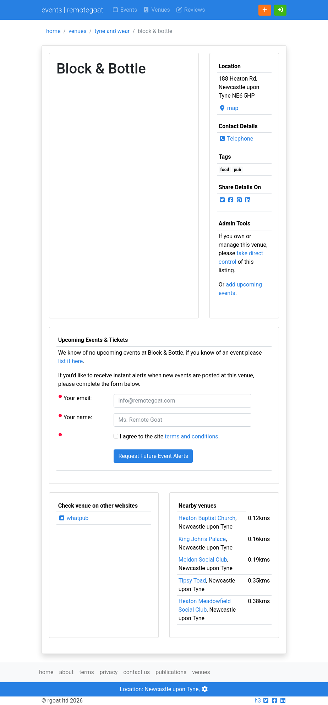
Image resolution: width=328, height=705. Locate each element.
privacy (109, 672)
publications (170, 672)
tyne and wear (112, 31)
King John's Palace (202, 539)
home (53, 31)
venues (78, 31)
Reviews (190, 9)
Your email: (75, 397)
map (229, 108)
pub (237, 169)
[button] (280, 10)
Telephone (236, 138)
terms (86, 672)
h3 (258, 700)
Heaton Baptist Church (207, 518)
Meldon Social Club (203, 559)
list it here (70, 361)
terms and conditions (191, 436)
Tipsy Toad (192, 580)
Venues (156, 9)
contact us (136, 672)
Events (124, 9)
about (66, 672)
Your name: (75, 417)
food (224, 169)
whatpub (73, 518)
